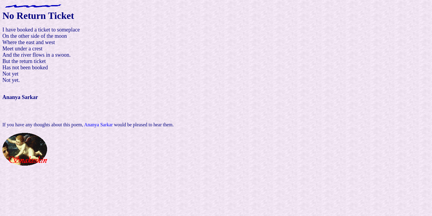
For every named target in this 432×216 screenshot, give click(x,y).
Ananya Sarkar (98, 124)
